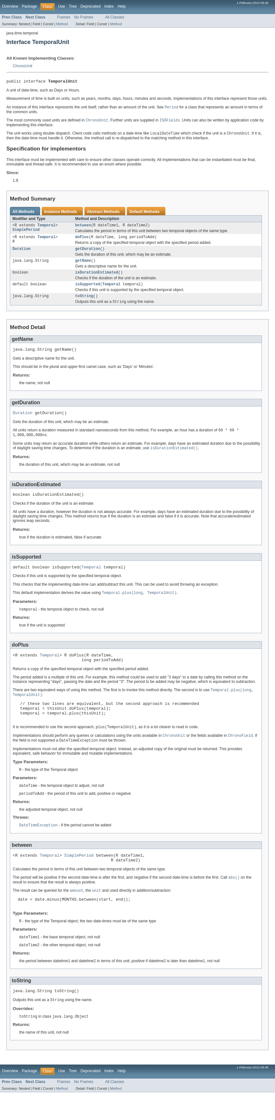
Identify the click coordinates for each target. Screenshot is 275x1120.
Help (122, 6)
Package (29, 6)
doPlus (82, 240)
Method (62, 24)
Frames (63, 17)
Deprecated (91, 6)
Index (109, 6)
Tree (73, 6)
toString (84, 302)
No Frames (83, 17)
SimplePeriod (26, 232)
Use (61, 6)
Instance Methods (60, 213)
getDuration (87, 252)
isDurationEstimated (96, 277)
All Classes (114, 17)
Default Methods (144, 213)
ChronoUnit (23, 66)
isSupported (87, 289)
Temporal (46, 227)
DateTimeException (38, 845)
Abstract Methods (103, 213)
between (83, 227)
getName (83, 264)
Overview (10, 6)
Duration (21, 252)
